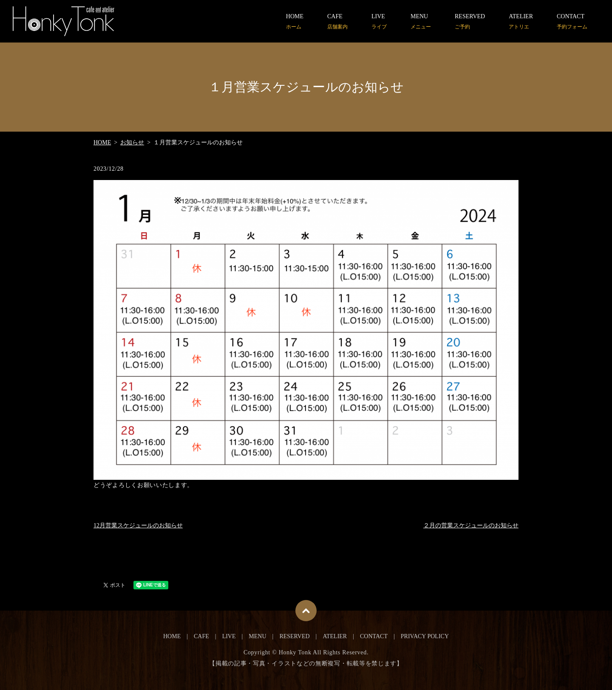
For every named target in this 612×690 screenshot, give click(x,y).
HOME (294, 22)
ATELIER (521, 22)
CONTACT (572, 22)
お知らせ (132, 142)
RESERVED (470, 22)
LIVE (379, 22)
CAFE (337, 22)
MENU (421, 22)
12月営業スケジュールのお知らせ (138, 525)
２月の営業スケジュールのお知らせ (470, 525)
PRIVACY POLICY (425, 636)
